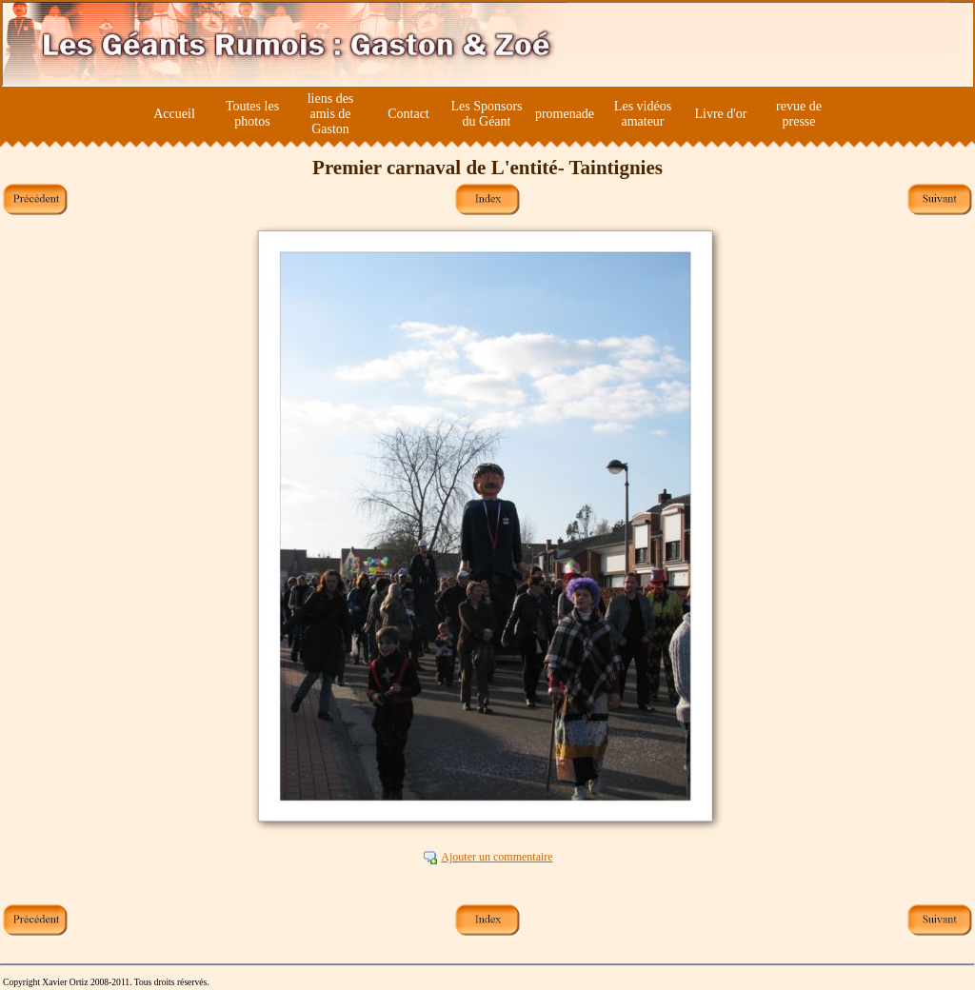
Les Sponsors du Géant (486, 114)
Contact (408, 114)
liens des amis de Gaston (331, 113)
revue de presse (799, 114)
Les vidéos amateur (642, 114)
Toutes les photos (252, 114)
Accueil (174, 114)
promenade (564, 114)
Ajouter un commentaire (496, 856)
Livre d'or (720, 114)
